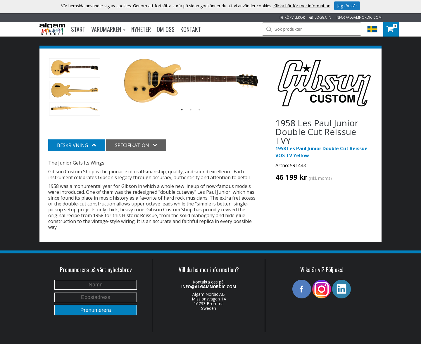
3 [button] (199, 110)
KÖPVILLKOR (292, 17)
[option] (190, 80)
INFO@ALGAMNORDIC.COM (359, 17)
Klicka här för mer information (301, 5)
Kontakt (190, 29)
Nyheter (141, 29)
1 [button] (182, 110)
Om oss (166, 29)
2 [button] (191, 110)
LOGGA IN (320, 17)
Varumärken (108, 29)
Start (78, 29)
